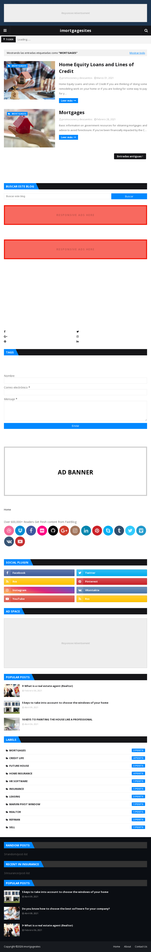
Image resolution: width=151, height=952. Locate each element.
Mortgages (72, 112)
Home (7, 509)
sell (77, 827)
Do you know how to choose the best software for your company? (66, 908)
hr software (77, 781)
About (127, 946)
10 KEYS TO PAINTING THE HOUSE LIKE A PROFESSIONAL (57, 719)
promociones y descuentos (77, 78)
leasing (77, 796)
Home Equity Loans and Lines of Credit (96, 67)
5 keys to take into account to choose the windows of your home (65, 702)
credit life (77, 758)
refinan (77, 819)
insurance (77, 789)
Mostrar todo (137, 53)
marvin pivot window (77, 804)
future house (77, 766)
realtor (77, 812)
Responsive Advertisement (75, 13)
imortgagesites (75, 30)
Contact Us (141, 946)
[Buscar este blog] (57, 196)
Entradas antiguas (129, 156)
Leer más (67, 100)
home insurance (77, 773)
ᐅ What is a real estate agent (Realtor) (47, 686)
